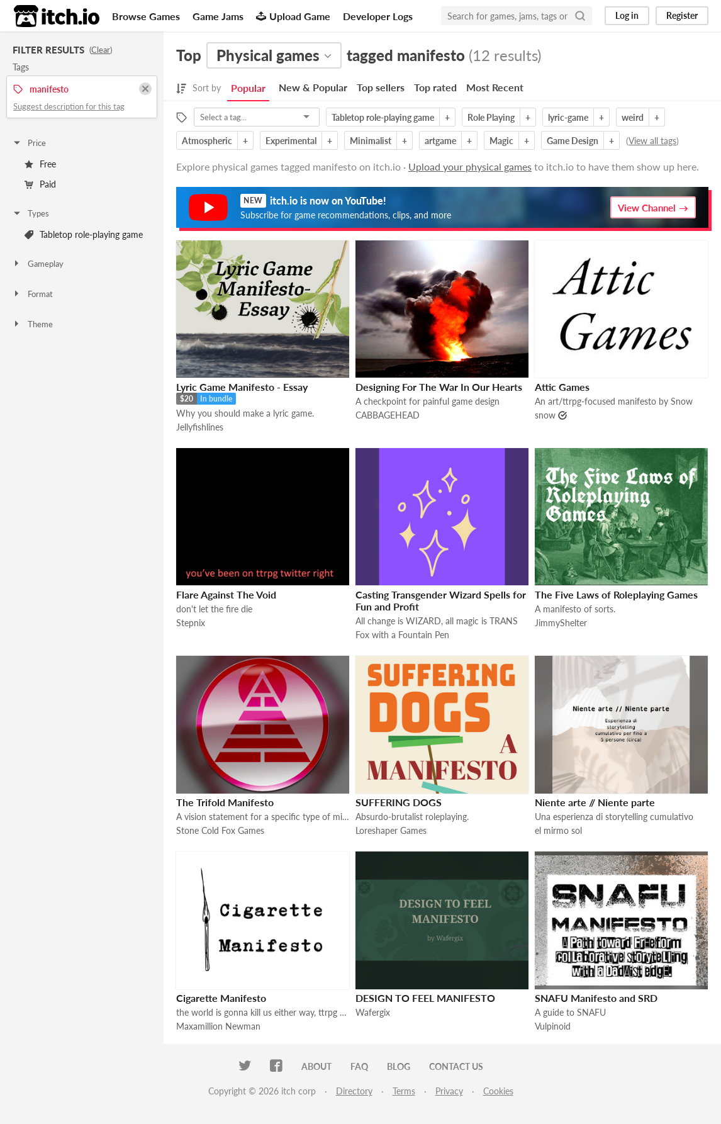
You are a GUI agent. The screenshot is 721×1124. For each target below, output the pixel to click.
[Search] (580, 15)
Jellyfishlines (199, 427)
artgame (440, 140)
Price (29, 143)
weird (633, 117)
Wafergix (372, 1012)
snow (545, 415)
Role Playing (491, 117)
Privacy (449, 1091)
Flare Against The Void (226, 594)
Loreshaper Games (391, 830)
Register (682, 15)
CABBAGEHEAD (387, 415)
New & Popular (313, 87)
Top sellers (381, 87)
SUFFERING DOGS (398, 802)
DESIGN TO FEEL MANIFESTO (425, 998)
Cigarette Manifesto (221, 998)
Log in (627, 15)
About (316, 1066)
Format (32, 294)
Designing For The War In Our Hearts (438, 387)
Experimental (290, 140)
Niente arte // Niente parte (595, 802)
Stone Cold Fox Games (220, 830)
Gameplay (38, 264)
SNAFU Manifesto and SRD (596, 998)
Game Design (572, 140)
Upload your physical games (470, 166)
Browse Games (146, 16)
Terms (404, 1091)
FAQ (359, 1066)
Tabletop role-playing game (84, 234)
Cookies (498, 1091)
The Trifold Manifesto (225, 802)
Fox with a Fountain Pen (402, 634)
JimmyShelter (561, 622)
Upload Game (293, 16)
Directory (354, 1091)
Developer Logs (378, 16)
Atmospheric (207, 140)
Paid (40, 184)
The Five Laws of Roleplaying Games (616, 594)
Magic (501, 140)
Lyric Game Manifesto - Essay (242, 387)
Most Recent (494, 87)
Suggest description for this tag (69, 106)
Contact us (456, 1066)
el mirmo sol (558, 830)
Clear (100, 50)
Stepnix (190, 622)
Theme (32, 324)
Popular (248, 88)
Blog (398, 1066)
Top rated (435, 87)
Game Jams (218, 16)
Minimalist (370, 140)
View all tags (652, 140)
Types (30, 213)
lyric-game (568, 117)
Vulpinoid (553, 1026)
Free (40, 164)
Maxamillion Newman (218, 1026)
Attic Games (562, 387)
